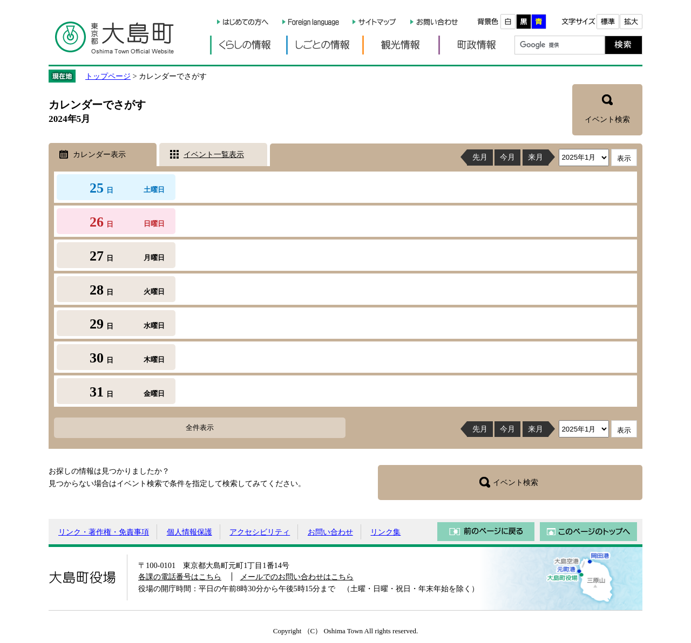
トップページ (108, 76)
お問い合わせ (330, 532)
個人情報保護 (189, 532)
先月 (479, 157)
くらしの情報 (248, 45)
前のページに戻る (485, 531)
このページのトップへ (588, 531)
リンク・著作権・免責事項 (103, 532)
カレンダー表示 (99, 154)
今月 (507, 157)
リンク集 (385, 532)
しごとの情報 (324, 45)
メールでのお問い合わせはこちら (297, 576)
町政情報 (476, 45)
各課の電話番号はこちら (179, 576)
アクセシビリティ (259, 532)
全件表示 (200, 427)
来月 (535, 157)
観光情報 (400, 45)
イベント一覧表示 (214, 154)
